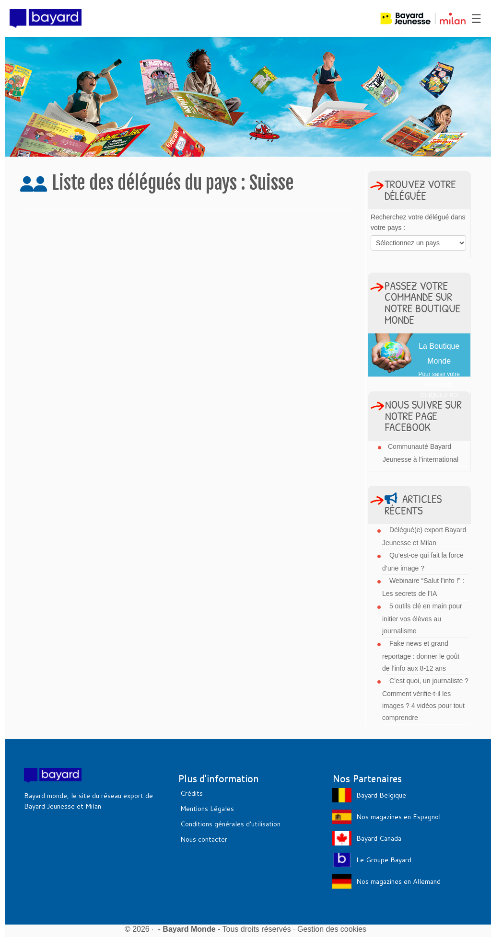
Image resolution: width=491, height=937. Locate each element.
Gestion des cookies (331, 929)
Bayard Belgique (381, 795)
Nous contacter (203, 839)
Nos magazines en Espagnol (398, 817)
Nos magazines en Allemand (398, 881)
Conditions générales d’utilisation (230, 824)
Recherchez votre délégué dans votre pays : (418, 222)
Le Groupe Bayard (383, 860)
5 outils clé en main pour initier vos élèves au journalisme (422, 618)
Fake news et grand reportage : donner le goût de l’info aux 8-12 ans (420, 656)
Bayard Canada (378, 838)
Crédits (191, 793)
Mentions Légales (207, 808)
